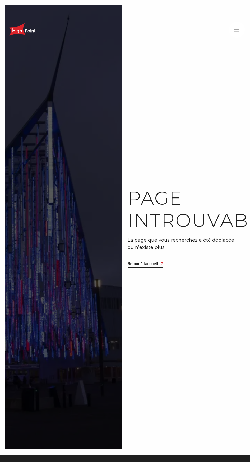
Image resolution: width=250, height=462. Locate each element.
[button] (237, 29)
